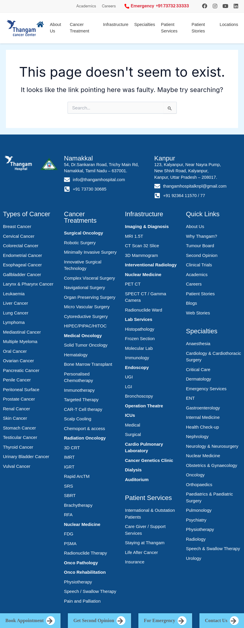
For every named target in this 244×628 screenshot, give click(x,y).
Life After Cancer (141, 552)
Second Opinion (201, 255)
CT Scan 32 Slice (142, 245)
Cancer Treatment (79, 27)
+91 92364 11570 (180, 195)
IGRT (69, 466)
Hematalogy (76, 354)
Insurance (135, 561)
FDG (68, 533)
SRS (68, 485)
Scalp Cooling (77, 418)
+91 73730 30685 (90, 189)
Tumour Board (200, 245)
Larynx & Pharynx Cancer (28, 283)
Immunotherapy (79, 390)
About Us (195, 226)
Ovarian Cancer (18, 360)
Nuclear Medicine (82, 524)
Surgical (133, 434)
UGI (129, 376)
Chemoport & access (84, 428)
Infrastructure (115, 24)
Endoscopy (137, 367)
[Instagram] (204, 6)
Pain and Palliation (82, 601)
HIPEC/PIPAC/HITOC (85, 325)
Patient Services (169, 27)
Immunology (137, 357)
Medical (132, 424)
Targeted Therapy (81, 399)
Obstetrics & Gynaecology (211, 465)
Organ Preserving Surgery (89, 297)
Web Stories (198, 312)
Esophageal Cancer (22, 264)
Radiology (196, 539)
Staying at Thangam (145, 542)
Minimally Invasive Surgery (90, 252)
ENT (190, 398)
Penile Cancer (17, 379)
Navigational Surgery (84, 287)
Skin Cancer (15, 418)
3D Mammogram (141, 255)
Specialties (144, 24)
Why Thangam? (201, 236)
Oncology (195, 474)
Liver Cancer (15, 303)
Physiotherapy (78, 581)
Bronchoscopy (139, 396)
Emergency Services (206, 388)
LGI (128, 386)
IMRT (69, 457)
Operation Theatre (144, 405)
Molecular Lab (139, 348)
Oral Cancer (15, 351)
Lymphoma (14, 322)
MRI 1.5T (134, 236)
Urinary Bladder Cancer (26, 456)
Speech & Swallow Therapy (213, 548)
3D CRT (72, 447)
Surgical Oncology (83, 232)
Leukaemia (13, 293)
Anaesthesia (198, 343)
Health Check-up (202, 426)
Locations (229, 24)
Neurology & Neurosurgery (212, 446)
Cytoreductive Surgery (86, 316)
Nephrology (197, 436)
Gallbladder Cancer (22, 274)
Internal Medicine (203, 417)
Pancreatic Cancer (21, 370)
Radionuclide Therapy (85, 552)
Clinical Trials (199, 264)
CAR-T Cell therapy (83, 409)
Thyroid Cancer (18, 447)
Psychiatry (196, 519)
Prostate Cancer (19, 398)
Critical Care (198, 369)
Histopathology (139, 329)
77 (202, 195)
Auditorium (137, 479)
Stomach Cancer (19, 427)
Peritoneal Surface (21, 389)
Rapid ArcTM (77, 476)
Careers (109, 6)
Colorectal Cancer (20, 245)
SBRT (70, 495)
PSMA (70, 543)
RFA (68, 514)
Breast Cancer (17, 226)
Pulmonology (199, 510)
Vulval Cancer (16, 466)
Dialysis (133, 469)
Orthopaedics (199, 484)
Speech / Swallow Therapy (90, 591)
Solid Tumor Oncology (86, 344)
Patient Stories (198, 27)
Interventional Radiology (151, 264)
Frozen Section (140, 338)
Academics (86, 6)
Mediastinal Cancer (22, 332)
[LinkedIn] (236, 6)
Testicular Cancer (20, 437)
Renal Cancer (16, 408)
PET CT (133, 283)
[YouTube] (225, 6)
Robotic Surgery (80, 242)
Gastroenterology (203, 407)
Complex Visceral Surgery (89, 278)
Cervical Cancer (19, 236)
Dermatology (198, 378)
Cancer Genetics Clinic (149, 460)
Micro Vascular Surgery (87, 306)
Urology (193, 558)
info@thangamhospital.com (99, 179)
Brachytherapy (78, 505)
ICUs (130, 415)
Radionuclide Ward (143, 309)
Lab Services (139, 319)
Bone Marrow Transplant (88, 364)
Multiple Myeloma (20, 341)
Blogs (191, 303)
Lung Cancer (15, 312)
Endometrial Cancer (22, 255)
